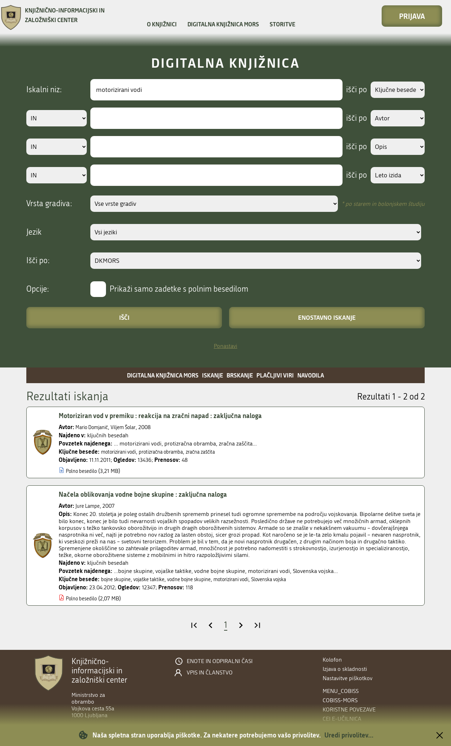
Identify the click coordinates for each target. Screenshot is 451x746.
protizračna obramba (171, 451)
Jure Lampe (89, 505)
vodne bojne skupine (202, 579)
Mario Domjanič (94, 427)
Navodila (310, 375)
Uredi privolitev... (348, 735)
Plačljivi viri (275, 375)
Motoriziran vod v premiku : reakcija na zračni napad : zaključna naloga (168, 416)
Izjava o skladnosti (345, 669)
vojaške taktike (156, 579)
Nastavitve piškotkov (347, 678)
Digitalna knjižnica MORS (223, 24)
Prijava (412, 16)
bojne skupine (118, 579)
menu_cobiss (341, 691)
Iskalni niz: (44, 89)
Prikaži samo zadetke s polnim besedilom (179, 289)
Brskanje (240, 375)
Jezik (34, 232)
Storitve (282, 24)
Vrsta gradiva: (49, 203)
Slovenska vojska (296, 579)
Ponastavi (225, 346)
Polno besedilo (84, 471)
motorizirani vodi (122, 451)
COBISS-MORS (340, 700)
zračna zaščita (217, 451)
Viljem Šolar (131, 427)
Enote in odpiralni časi (220, 661)
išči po (351, 89)
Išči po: (38, 260)
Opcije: (37, 289)
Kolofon (332, 659)
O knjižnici (162, 24)
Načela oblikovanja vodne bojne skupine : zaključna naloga (150, 494)
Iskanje (212, 375)
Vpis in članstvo (210, 672)
